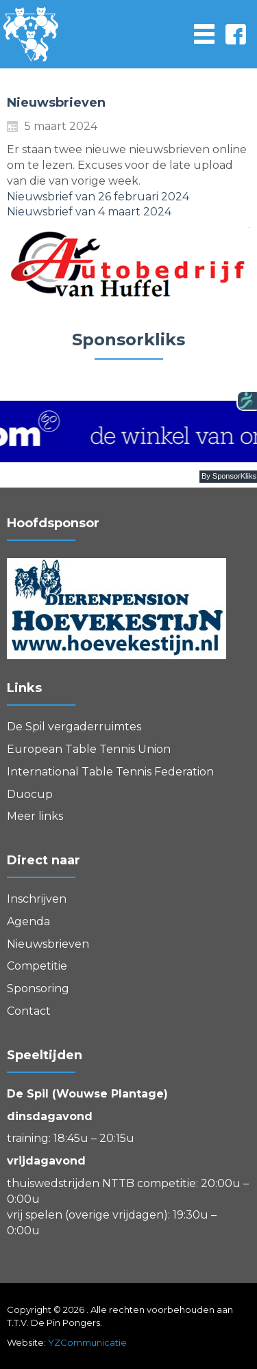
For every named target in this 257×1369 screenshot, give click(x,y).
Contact (29, 1011)
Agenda (28, 921)
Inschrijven (36, 898)
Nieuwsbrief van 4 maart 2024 (89, 211)
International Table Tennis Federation (110, 771)
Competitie (37, 965)
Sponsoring (38, 988)
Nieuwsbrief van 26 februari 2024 (98, 196)
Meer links (35, 816)
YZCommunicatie (87, 1342)
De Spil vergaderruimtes (74, 726)
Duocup (30, 794)
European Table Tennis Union (89, 749)
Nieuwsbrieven (48, 944)
